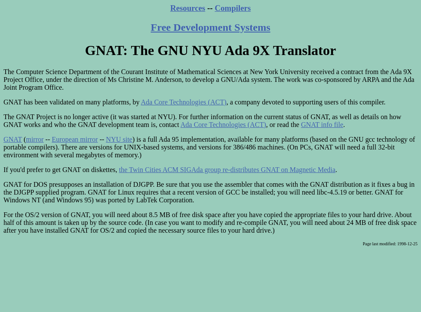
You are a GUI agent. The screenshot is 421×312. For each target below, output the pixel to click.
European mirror (75, 139)
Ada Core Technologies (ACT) (184, 102)
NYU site (119, 139)
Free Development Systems (210, 27)
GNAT (12, 139)
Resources (187, 8)
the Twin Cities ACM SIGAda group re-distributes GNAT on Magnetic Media (227, 169)
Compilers (233, 8)
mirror (35, 139)
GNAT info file (322, 124)
